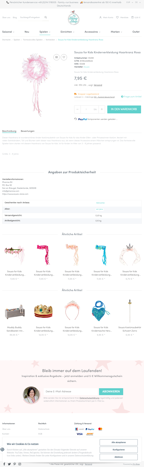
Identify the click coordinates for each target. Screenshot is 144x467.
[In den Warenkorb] (4, 49)
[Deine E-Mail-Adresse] (71, 391)
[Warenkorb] (136, 18)
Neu (27, 32)
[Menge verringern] (77, 109)
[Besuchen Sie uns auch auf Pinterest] (15, 464)
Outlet (136, 32)
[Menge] (86, 109)
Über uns (6, 18)
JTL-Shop (136, 464)
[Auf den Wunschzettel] (64, 57)
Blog (15, 18)
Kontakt (5, 434)
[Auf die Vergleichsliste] (56, 57)
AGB (40, 434)
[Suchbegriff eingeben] (30, 17)
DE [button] (136, 2)
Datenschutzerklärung (89, 398)
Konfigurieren (119, 450)
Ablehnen (118, 457)
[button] (106, 18)
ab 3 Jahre (99, 209)
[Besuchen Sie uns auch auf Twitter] (9, 464)
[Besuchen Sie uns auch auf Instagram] (20, 464)
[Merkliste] (122, 18)
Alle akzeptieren (119, 442)
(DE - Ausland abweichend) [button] (104, 97)
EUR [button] (128, 2)
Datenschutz (43, 429)
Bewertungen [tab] (27, 131)
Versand (98, 85)
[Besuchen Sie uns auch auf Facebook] (4, 464)
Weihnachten (100, 203)
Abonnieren (111, 391)
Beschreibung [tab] (9, 131)
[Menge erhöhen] (102, 109)
